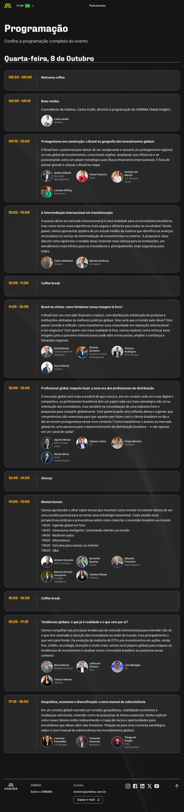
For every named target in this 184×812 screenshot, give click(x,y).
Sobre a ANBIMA (41, 791)
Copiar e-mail (86, 799)
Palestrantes (97, 5)
